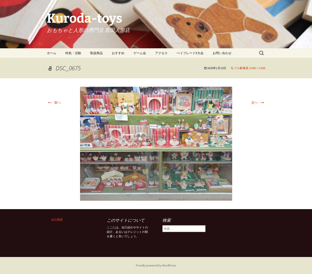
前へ (54, 102)
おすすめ (118, 53)
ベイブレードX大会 (190, 53)
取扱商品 (96, 53)
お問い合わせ (222, 53)
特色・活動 (73, 53)
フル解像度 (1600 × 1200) (249, 68)
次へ (258, 102)
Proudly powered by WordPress (156, 265)
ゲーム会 (139, 53)
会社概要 (57, 220)
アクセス (161, 53)
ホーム (51, 53)
